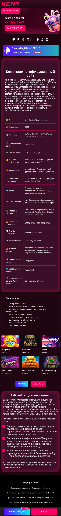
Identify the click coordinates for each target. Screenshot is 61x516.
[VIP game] (18, 39)
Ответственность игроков (18, 502)
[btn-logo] (10, 3)
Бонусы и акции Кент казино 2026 (24, 317)
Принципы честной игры (16, 498)
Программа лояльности (20, 488)
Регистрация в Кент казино (21, 314)
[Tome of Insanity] (51, 365)
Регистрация (16, 511)
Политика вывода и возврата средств (21, 493)
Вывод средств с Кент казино (22, 320)
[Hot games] (37, 39)
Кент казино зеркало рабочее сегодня (26, 306)
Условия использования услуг (41, 502)
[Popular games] (33, 39)
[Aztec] (30, 365)
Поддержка (36, 488)
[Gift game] (42, 39)
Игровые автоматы (17, 322)
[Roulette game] (28, 39)
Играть (22, 384)
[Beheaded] (30, 344)
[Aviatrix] (51, 344)
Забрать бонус (15, 28)
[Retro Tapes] (10, 365)
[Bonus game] (47, 39)
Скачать (38, 384)
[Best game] (23, 39)
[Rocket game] (13, 39)
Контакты (46, 488)
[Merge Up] (10, 344)
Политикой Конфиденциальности (41, 498)
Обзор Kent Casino (17, 303)
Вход (44, 511)
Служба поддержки (17, 325)
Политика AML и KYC (46, 493)
